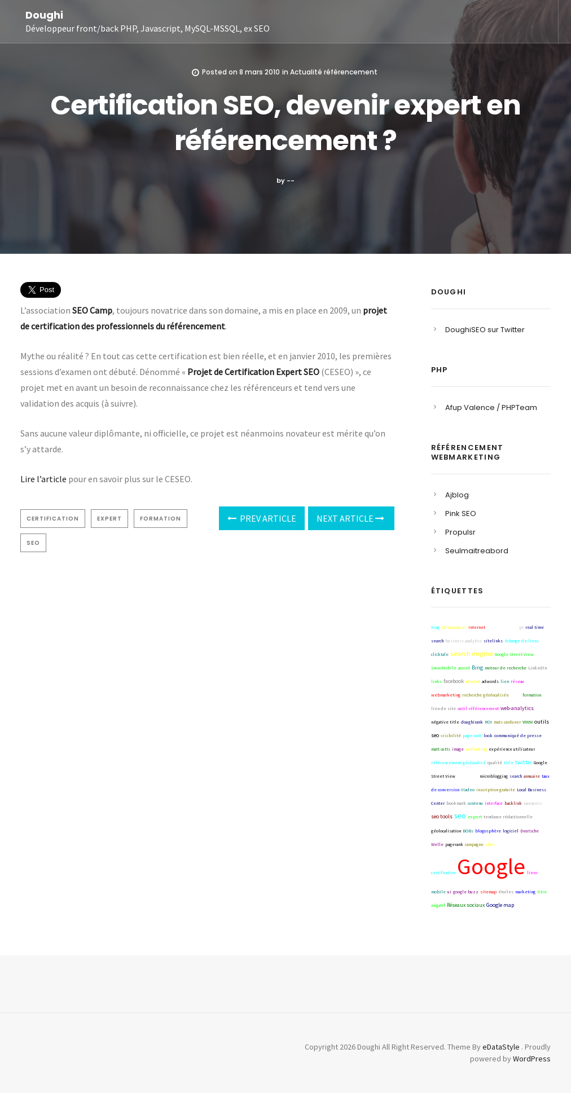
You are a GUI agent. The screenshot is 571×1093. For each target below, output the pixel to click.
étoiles (505, 891)
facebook (453, 681)
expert (109, 518)
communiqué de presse (518, 735)
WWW (527, 722)
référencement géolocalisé (458, 762)
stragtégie (467, 776)
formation (160, 518)
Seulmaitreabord (476, 550)
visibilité (451, 735)
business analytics (463, 641)
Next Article (350, 518)
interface (494, 803)
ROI (488, 722)
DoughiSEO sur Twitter (485, 329)
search (515, 776)
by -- (285, 180)
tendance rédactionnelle (508, 816)
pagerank (454, 844)
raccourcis (533, 803)
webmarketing (445, 695)
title (508, 762)
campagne (474, 844)
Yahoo (529, 843)
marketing (525, 891)
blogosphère (488, 831)
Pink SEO (460, 513)
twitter (523, 762)
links (436, 681)
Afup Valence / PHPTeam (491, 407)
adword (472, 681)
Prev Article (261, 518)
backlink (513, 803)
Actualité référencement (333, 72)
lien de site (443, 708)
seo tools (442, 816)
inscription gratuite (495, 789)
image (458, 749)
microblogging (494, 776)
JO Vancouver (454, 627)
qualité (494, 762)
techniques (508, 844)
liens (532, 872)
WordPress (532, 1059)
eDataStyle (501, 1047)
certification (53, 518)
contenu (475, 803)
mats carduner (507, 722)
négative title (445, 722)
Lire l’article (43, 478)
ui (449, 891)
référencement (502, 627)
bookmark (456, 803)
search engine (471, 653)
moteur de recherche (505, 668)
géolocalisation (446, 831)
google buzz (465, 891)
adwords (490, 681)
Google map (500, 905)
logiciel (511, 831)
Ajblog (457, 495)
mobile (438, 891)
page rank (472, 735)
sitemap (488, 891)
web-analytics (517, 708)
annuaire (532, 776)
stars (490, 844)
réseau (517, 681)
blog (516, 694)
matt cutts (440, 749)
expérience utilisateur (512, 749)
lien (504, 681)
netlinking (476, 749)
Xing (435, 627)
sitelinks (493, 641)
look (488, 735)
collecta (523, 905)
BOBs (468, 831)
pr (521, 627)
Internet (476, 627)
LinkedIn (537, 668)
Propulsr (460, 532)
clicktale (440, 654)
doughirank (472, 722)
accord (464, 668)
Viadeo (468, 789)
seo (33, 543)
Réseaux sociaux (466, 905)
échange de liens (521, 641)
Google (491, 866)
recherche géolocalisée (485, 695)
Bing (477, 667)
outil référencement (478, 708)
